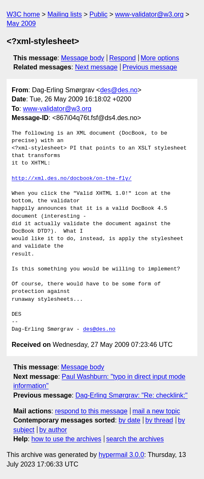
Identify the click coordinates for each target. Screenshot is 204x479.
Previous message (150, 67)
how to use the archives (66, 438)
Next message (96, 67)
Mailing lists (64, 14)
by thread (159, 420)
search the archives (135, 438)
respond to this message (91, 411)
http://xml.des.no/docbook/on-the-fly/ (72, 178)
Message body (82, 57)
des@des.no (119, 89)
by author (53, 429)
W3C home (23, 14)
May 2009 (21, 23)
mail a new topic (156, 411)
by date (129, 420)
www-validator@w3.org (149, 14)
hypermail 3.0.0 (121, 454)
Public (98, 14)
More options (160, 57)
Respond (122, 57)
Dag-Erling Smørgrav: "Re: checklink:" (131, 395)
